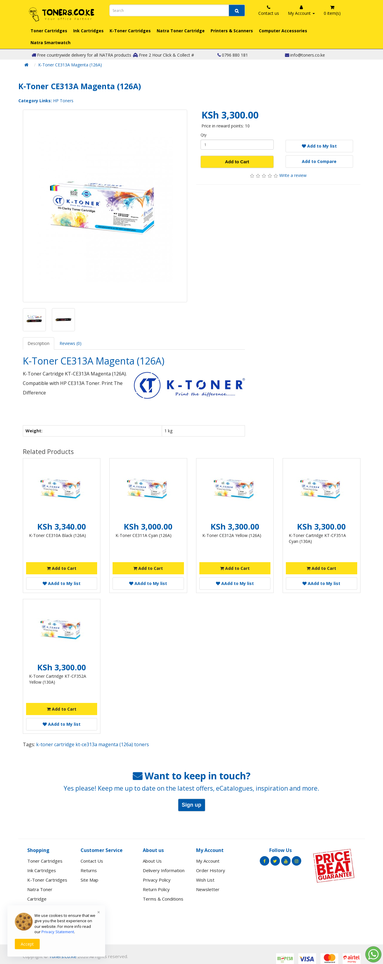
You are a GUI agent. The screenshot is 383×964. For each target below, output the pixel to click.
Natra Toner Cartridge (181, 30)
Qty (203, 135)
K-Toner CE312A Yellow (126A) (231, 535)
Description (38, 343)
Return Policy (156, 889)
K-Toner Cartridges (130, 30)
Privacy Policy (157, 880)
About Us (152, 861)
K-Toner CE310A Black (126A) (57, 535)
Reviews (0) (70, 343)
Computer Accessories (283, 30)
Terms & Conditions (163, 899)
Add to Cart (237, 161)
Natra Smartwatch (50, 42)
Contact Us (92, 861)
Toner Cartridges (49, 30)
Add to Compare (319, 161)
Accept (27, 944)
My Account (207, 861)
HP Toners (63, 100)
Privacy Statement (57, 931)
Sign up (191, 805)
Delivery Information (164, 870)
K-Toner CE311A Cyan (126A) (144, 535)
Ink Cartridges (88, 30)
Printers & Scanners (232, 30)
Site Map (89, 880)
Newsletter (207, 889)
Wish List (205, 880)
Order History (210, 870)
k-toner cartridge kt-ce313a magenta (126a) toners (92, 744)
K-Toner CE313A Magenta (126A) (70, 65)
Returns (89, 870)
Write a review (293, 175)
